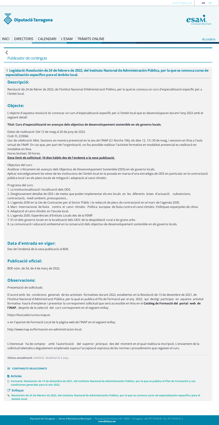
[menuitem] (5, 39)
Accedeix (208, 39)
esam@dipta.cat (107, 421)
